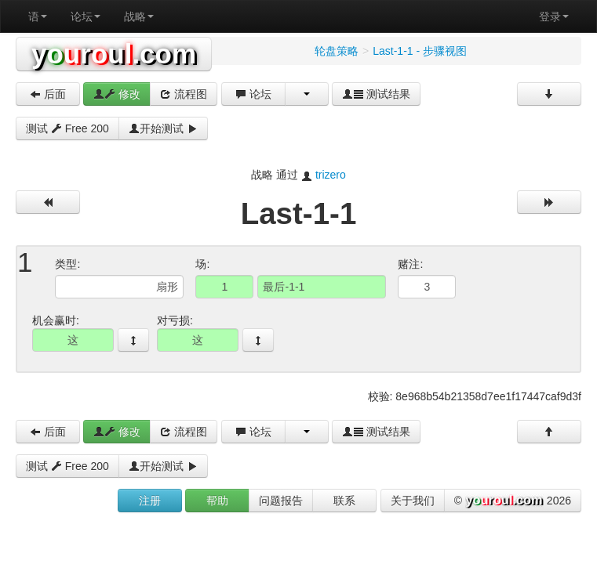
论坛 (85, 16)
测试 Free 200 (67, 128)
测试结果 (376, 94)
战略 (139, 16)
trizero (330, 174)
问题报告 (281, 500)
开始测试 (163, 128)
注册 (150, 500)
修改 (116, 94)
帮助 (217, 500)
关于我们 (413, 500)
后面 (48, 94)
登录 (554, 16)
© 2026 (512, 501)
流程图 (183, 94)
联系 (344, 500)
